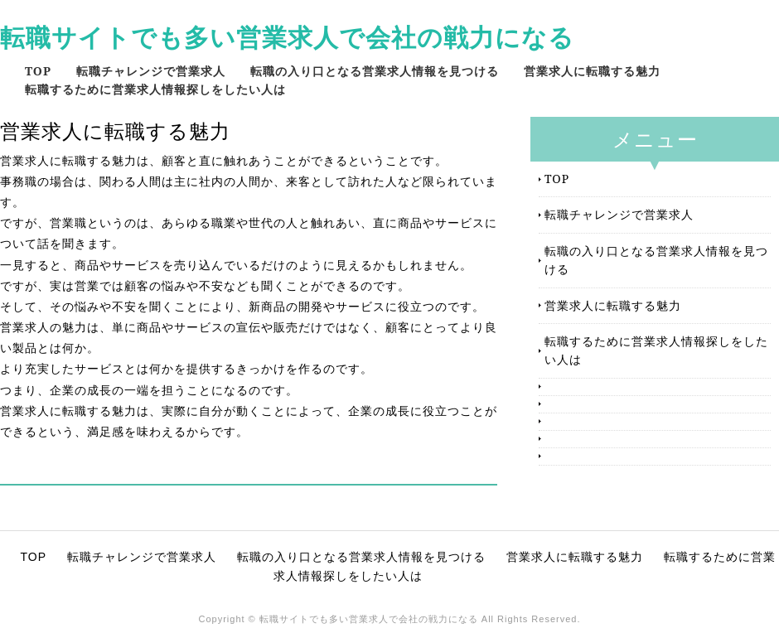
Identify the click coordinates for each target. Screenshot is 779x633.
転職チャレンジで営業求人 (150, 71)
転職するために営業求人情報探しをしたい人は (155, 89)
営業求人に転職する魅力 (592, 71)
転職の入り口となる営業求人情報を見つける (374, 71)
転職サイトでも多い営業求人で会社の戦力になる (287, 37)
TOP (38, 71)
